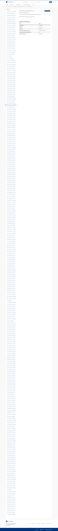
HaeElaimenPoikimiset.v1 (29, 6)
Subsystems (12, 4)
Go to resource (47, 10)
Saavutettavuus (43, 523)
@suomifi (37, 529)
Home (7, 4)
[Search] (36, 1)
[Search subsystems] (30, 2)
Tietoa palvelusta (32, 523)
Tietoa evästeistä (38, 523)
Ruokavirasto (14, 6)
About (34, 4)
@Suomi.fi (42, 529)
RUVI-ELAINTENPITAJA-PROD (21, 6)
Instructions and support (26, 4)
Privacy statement (49, 523)
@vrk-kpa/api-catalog (49, 529)
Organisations (18, 4)
